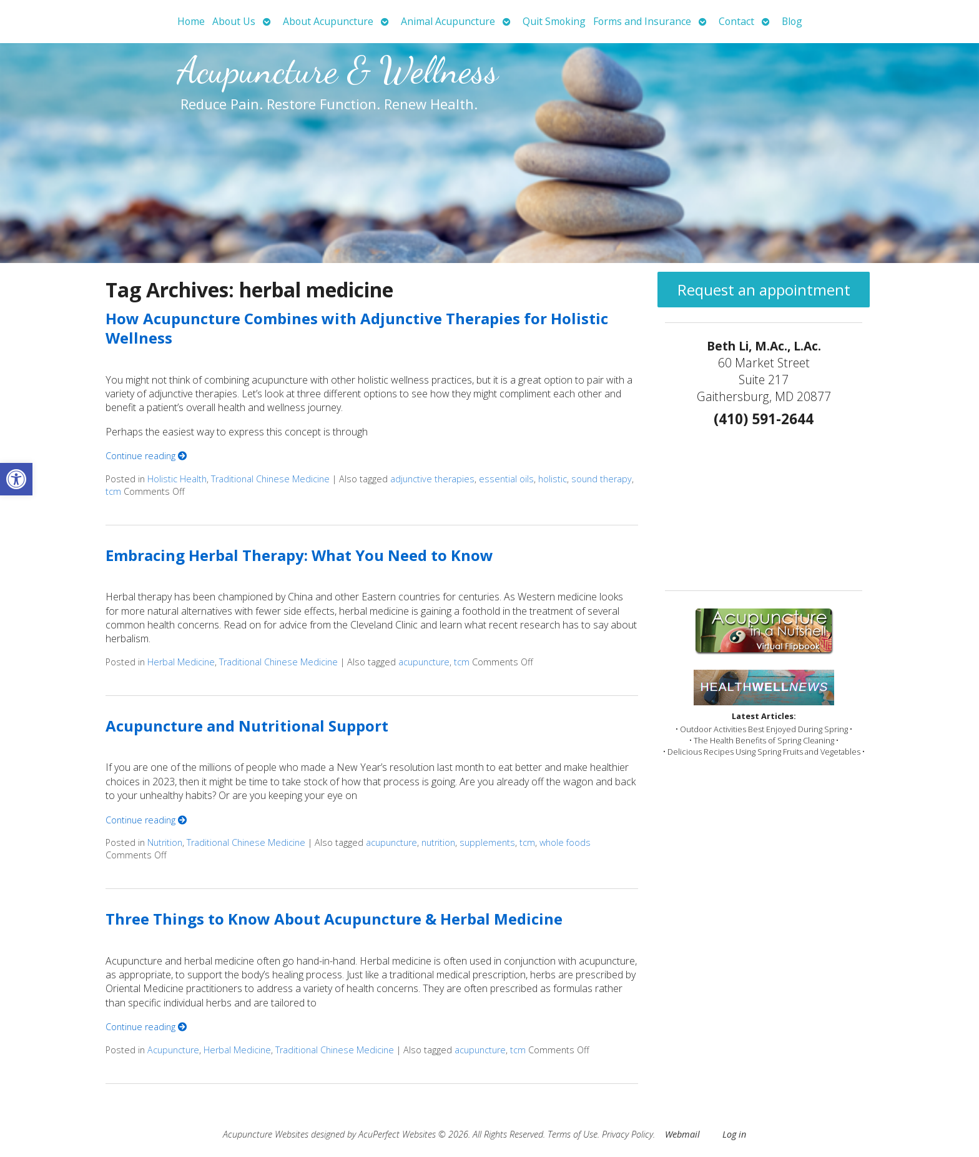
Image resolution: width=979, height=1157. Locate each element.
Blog (792, 21)
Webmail (682, 1134)
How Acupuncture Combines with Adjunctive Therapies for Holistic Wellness (357, 328)
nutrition (438, 842)
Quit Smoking (554, 21)
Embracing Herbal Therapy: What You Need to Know (299, 555)
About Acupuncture (328, 21)
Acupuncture (173, 1050)
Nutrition (164, 842)
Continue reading (146, 456)
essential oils (506, 479)
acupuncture (424, 662)
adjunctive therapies (432, 479)
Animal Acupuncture (448, 21)
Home (191, 21)
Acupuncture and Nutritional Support (247, 725)
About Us (233, 21)
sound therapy (601, 479)
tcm (113, 491)
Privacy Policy (627, 1134)
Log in (734, 1134)
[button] (16, 479)
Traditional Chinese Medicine (270, 479)
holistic (552, 479)
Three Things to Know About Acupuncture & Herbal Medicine (334, 918)
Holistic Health (177, 479)
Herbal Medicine (181, 662)
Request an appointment (763, 289)
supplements (487, 842)
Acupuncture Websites (265, 1134)
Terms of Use (573, 1134)
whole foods (565, 842)
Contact (736, 21)
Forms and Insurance (642, 21)
